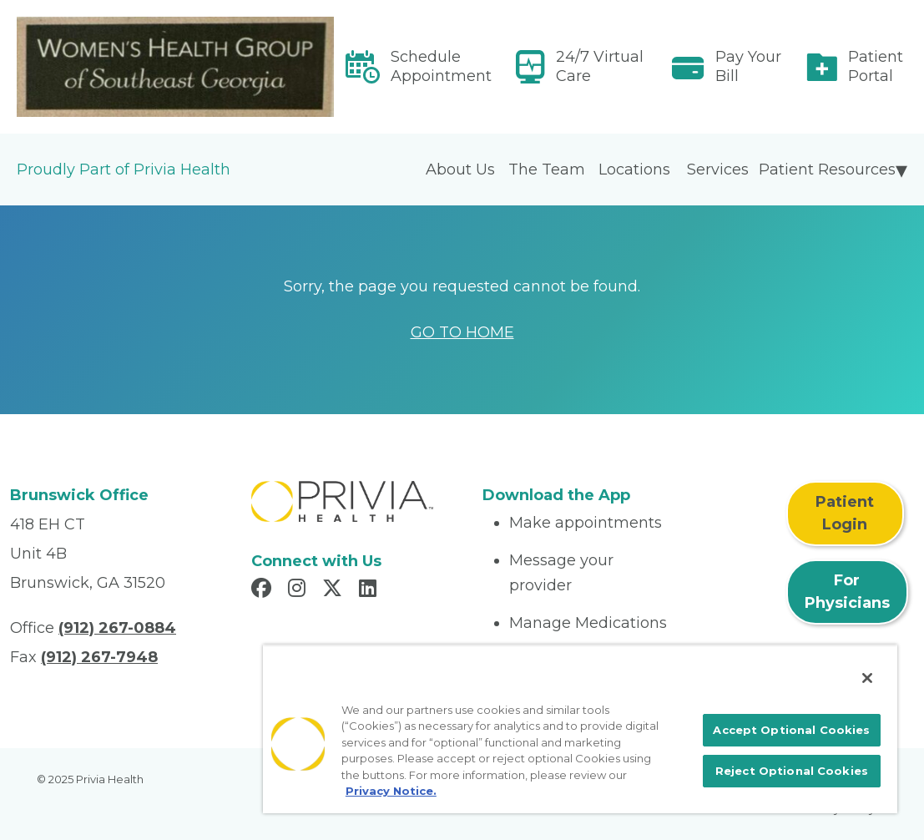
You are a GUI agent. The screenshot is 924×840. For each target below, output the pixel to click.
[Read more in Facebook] (263, 590)
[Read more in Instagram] (299, 590)
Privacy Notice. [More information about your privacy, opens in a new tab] (391, 790)
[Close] (867, 678)
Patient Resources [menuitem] (827, 169)
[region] (580, 729)
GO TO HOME (462, 332)
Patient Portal (875, 66)
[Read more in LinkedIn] (370, 590)
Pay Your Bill (748, 66)
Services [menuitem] (718, 169)
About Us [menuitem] (460, 169)
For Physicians (847, 591)
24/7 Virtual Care (600, 66)
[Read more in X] (334, 590)
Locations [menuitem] (634, 169)
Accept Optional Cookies (791, 729)
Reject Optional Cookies (791, 770)
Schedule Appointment (441, 66)
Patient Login (844, 513)
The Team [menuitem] (546, 169)
